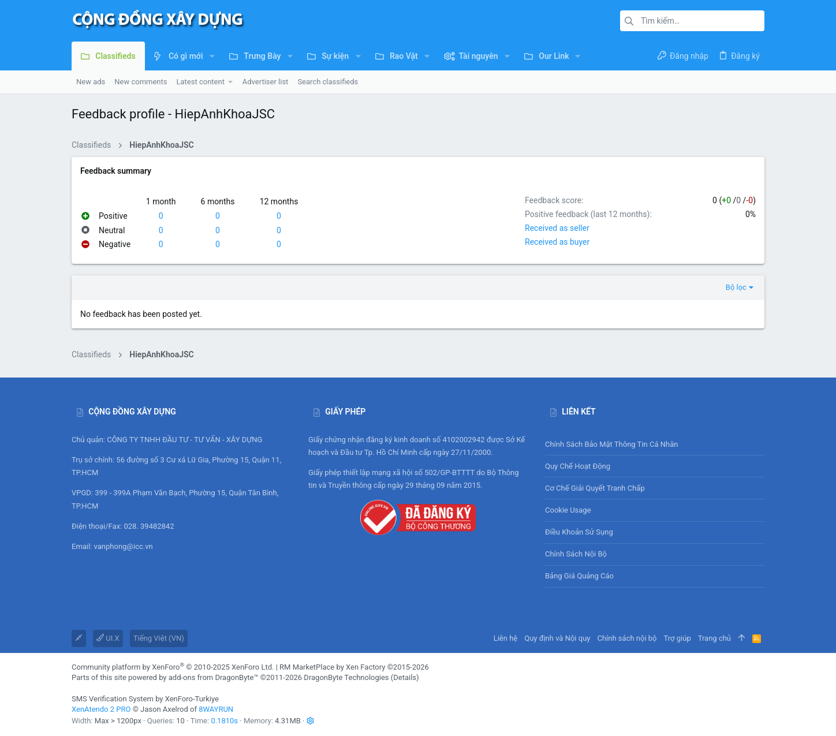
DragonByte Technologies (346, 677)
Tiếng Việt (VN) (158, 638)
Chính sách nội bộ (576, 554)
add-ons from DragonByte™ (214, 677)
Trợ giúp (677, 638)
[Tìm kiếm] (692, 20)
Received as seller (557, 228)
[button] (212, 56)
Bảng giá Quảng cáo (579, 575)
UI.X (108, 638)
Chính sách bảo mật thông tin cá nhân (654, 444)
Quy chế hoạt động (654, 466)
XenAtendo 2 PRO (101, 709)
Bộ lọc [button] (736, 287)
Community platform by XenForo (173, 667)
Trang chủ (714, 638)
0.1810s (224, 720)
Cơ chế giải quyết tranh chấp (595, 488)
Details (404, 677)
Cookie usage (568, 510)
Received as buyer (557, 241)
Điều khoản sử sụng (579, 532)
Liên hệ (506, 638)
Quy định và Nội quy (557, 638)
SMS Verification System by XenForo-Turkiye (145, 698)
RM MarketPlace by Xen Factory (354, 667)
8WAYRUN (216, 709)
